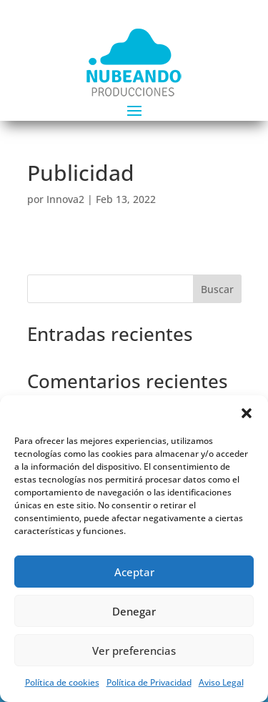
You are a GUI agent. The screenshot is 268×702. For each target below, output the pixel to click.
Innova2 (65, 199)
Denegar (134, 611)
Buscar (217, 289)
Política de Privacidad (149, 682)
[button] (246, 413)
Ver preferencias (134, 650)
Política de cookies (62, 682)
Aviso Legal (221, 682)
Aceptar (134, 572)
